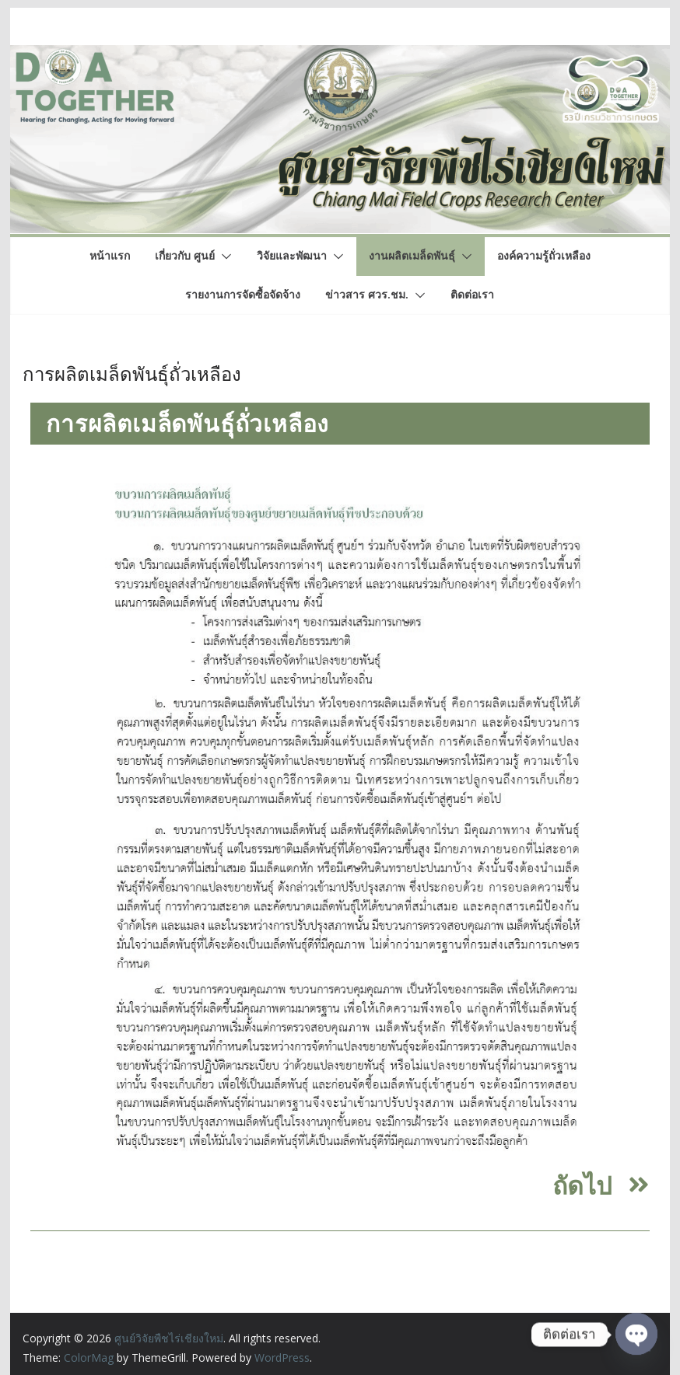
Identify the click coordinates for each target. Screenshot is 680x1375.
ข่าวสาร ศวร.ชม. (366, 294)
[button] (223, 256)
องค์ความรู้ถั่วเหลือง (544, 255)
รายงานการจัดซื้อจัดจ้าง (242, 294)
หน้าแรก (109, 255)
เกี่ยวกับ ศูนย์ (185, 255)
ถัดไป (582, 1185)
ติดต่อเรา (472, 294)
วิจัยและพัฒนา (292, 255)
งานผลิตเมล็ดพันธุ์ (412, 255)
